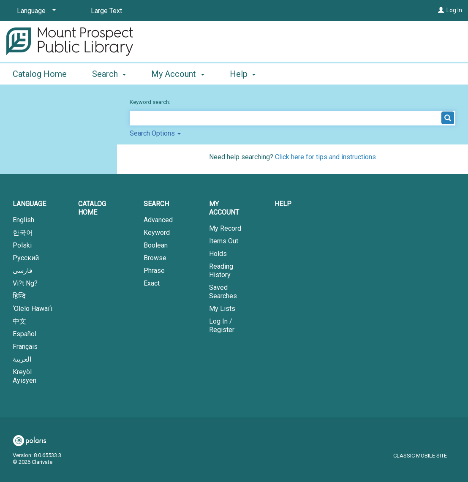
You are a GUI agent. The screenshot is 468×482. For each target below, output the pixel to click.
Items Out (223, 241)
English (23, 220)
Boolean (156, 245)
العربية (22, 359)
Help (283, 204)
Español (24, 334)
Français (25, 347)
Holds (218, 254)
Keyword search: (150, 102)
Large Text (106, 11)
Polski (22, 245)
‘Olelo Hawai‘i (32, 309)
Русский (26, 258)
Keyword (157, 233)
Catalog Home (40, 74)
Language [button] (29, 204)
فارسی (23, 271)
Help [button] (243, 74)
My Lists (222, 309)
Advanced (158, 220)
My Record (225, 228)
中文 (19, 321)
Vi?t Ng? (25, 283)
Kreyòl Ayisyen (24, 376)
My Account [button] (177, 74)
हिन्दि (19, 296)
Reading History (221, 270)
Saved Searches (223, 291)
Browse (155, 258)
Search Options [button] (155, 133)
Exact (152, 283)
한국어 (23, 233)
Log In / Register (221, 325)
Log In (454, 10)
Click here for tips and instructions (325, 157)
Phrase (154, 271)
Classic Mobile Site (420, 455)
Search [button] (109, 74)
